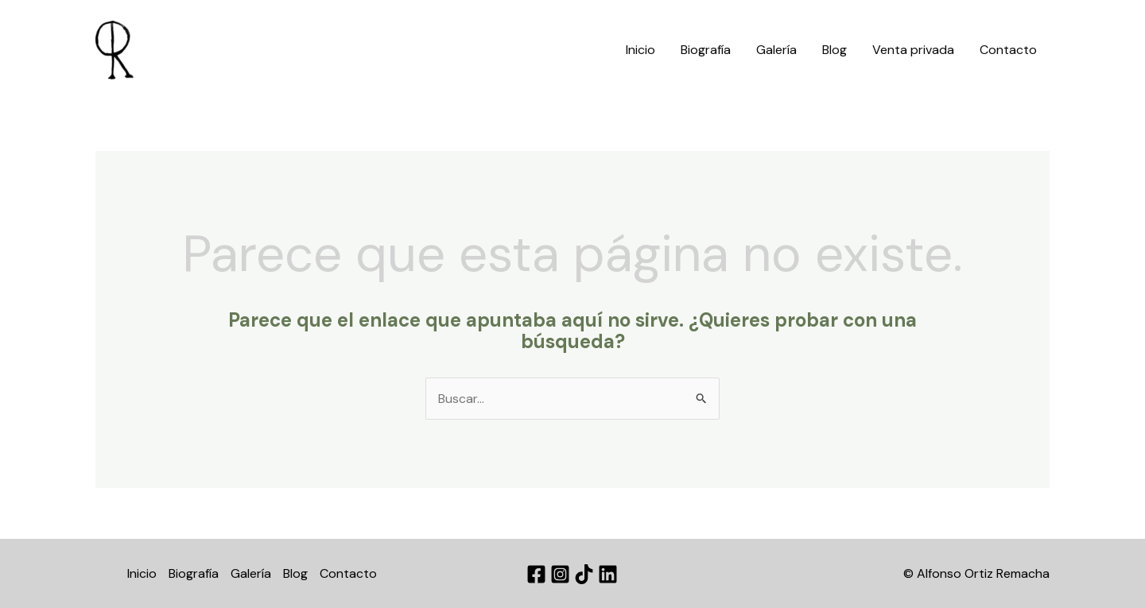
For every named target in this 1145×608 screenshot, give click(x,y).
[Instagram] (560, 574)
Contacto (1008, 49)
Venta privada (913, 49)
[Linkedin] (608, 574)
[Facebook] (536, 574)
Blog (834, 49)
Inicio (640, 49)
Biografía (706, 49)
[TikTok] (584, 574)
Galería (776, 49)
